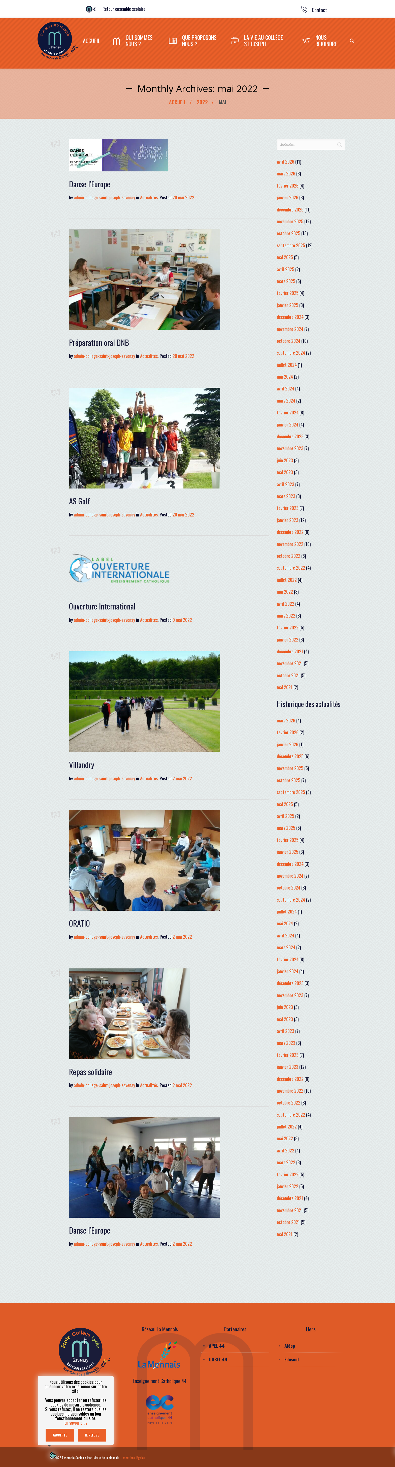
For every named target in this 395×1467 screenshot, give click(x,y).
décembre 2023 (290, 436)
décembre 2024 (290, 317)
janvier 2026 (287, 197)
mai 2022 (285, 591)
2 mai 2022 (182, 778)
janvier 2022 (287, 639)
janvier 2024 (287, 424)
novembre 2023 (290, 448)
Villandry (81, 764)
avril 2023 (285, 484)
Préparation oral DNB (99, 342)
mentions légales (134, 1457)
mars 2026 (286, 173)
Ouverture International (102, 606)
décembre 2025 (290, 209)
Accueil (177, 102)
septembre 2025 (291, 245)
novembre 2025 (290, 221)
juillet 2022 (287, 579)
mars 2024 (286, 400)
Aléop (289, 1345)
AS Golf (79, 501)
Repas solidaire (90, 1071)
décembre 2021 (290, 651)
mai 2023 (285, 472)
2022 (202, 102)
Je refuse (92, 1435)
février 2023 (288, 508)
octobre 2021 (288, 675)
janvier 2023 (287, 520)
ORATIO (79, 923)
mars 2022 (286, 615)
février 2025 (288, 293)
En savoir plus (75, 1422)
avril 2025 (285, 269)
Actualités (149, 197)
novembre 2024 (290, 328)
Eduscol (291, 1359)
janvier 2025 (287, 305)
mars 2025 (286, 281)
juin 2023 (285, 460)
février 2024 (288, 412)
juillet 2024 (287, 364)
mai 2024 (285, 376)
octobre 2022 (288, 556)
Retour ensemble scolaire (127, 8)
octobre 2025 (288, 233)
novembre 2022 (290, 544)
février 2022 (288, 627)
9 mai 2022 (182, 620)
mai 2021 (284, 687)
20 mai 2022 (183, 197)
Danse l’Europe (89, 184)
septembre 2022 (291, 567)
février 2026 (288, 185)
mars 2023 (286, 496)
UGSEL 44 (218, 1359)
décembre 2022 (290, 532)
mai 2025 (285, 257)
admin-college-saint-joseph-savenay (104, 197)
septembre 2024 (291, 352)
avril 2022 (285, 603)
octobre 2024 (288, 341)
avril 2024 (285, 388)
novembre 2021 (290, 663)
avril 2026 (285, 161)
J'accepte (60, 1435)
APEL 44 (217, 1345)
